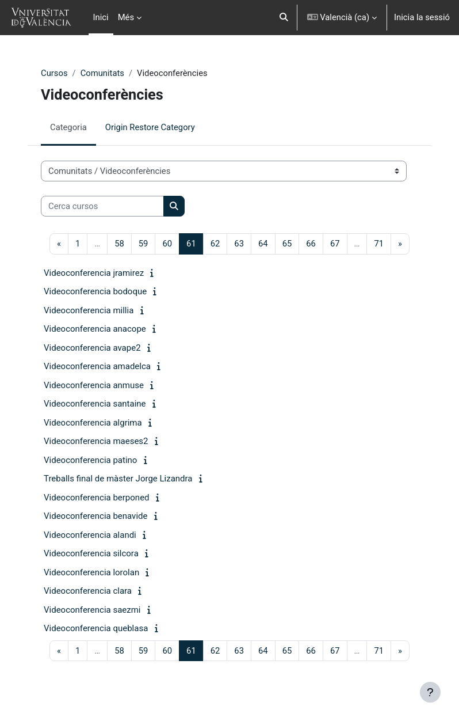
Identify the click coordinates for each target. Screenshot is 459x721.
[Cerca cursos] (102, 206)
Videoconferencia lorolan (91, 572)
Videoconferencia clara (88, 591)
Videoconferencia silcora (91, 553)
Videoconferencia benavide (95, 516)
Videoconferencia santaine (95, 404)
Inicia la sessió (422, 17)
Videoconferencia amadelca (97, 366)
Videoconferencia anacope (95, 329)
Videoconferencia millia (88, 310)
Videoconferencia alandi (90, 535)
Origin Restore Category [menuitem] (150, 127)
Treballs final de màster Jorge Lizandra (118, 478)
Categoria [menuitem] (68, 127)
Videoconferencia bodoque (95, 291)
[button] (283, 17)
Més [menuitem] (126, 17)
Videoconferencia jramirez (94, 273)
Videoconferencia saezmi (92, 610)
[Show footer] (430, 692)
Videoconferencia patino (90, 460)
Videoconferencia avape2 (92, 348)
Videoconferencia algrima (93, 423)
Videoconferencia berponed (97, 497)
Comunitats (102, 73)
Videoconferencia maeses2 (96, 441)
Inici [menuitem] (101, 17)
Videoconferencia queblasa (96, 628)
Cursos (54, 73)
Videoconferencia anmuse (94, 385)
